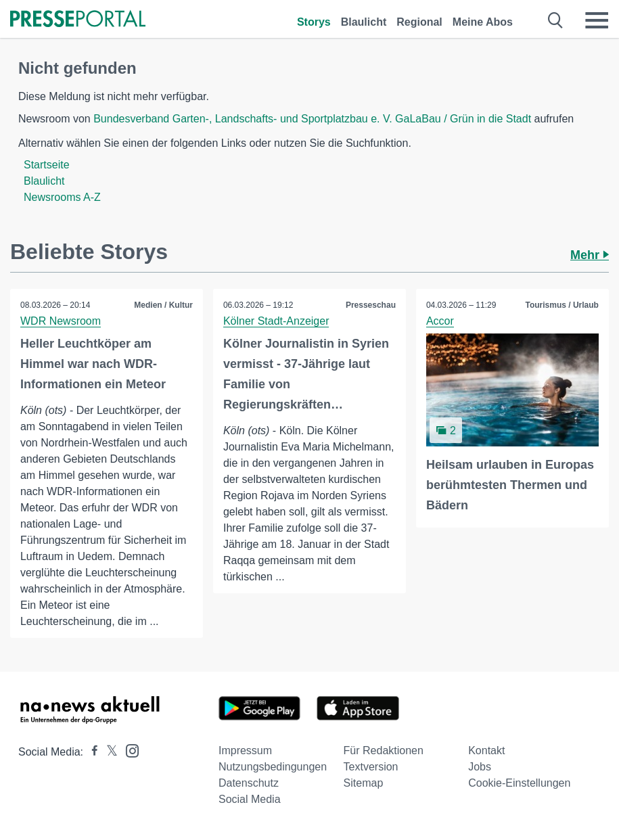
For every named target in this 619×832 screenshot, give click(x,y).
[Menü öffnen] (596, 20)
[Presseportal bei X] (108, 752)
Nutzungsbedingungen (273, 766)
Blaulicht (364, 22)
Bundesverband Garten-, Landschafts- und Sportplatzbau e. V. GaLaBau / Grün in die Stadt (312, 118)
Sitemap (364, 783)
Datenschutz (249, 783)
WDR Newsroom (60, 321)
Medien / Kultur (163, 305)
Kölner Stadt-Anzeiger (276, 321)
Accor (440, 321)
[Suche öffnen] (555, 20)
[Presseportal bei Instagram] (128, 750)
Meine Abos (483, 22)
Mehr (589, 255)
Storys (314, 22)
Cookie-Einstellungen (519, 783)
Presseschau (371, 305)
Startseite (47, 164)
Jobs (479, 766)
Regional (419, 22)
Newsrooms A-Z (62, 197)
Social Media (250, 799)
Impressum (245, 750)
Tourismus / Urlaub (561, 305)
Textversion (371, 766)
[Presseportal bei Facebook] (90, 752)
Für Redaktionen (383, 750)
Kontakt (486, 750)
